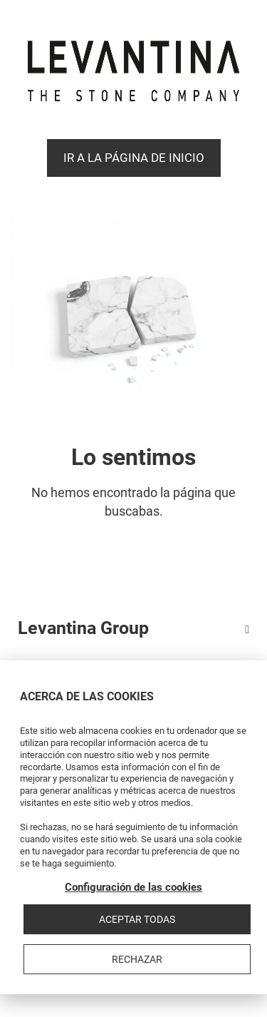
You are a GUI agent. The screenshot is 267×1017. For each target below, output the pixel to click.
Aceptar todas (137, 919)
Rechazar (137, 959)
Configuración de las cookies (133, 887)
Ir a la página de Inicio (133, 157)
